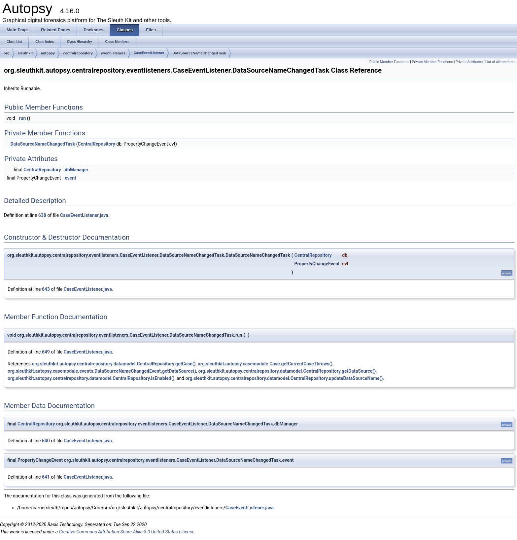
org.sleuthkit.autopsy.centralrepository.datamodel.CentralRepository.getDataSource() (287, 371)
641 (46, 477)
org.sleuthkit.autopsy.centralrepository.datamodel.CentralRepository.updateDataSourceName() (284, 378)
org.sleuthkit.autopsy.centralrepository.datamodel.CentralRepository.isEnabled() (91, 378)
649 (46, 351)
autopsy (48, 53)
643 (46, 289)
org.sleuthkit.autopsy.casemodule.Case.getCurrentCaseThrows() (265, 363)
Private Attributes (469, 62)
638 (42, 215)
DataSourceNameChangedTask (199, 53)
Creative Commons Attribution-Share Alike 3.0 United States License (126, 531)
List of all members (500, 62)
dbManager (76, 169)
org (7, 53)
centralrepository (78, 53)
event (70, 178)
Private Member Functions (432, 62)
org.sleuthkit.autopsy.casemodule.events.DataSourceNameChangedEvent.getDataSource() (102, 371)
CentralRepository (96, 144)
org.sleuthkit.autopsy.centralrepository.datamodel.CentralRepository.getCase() (113, 363)
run (22, 118)
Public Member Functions (389, 62)
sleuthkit (25, 53)
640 (46, 440)
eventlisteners (113, 53)
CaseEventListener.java (84, 215)
